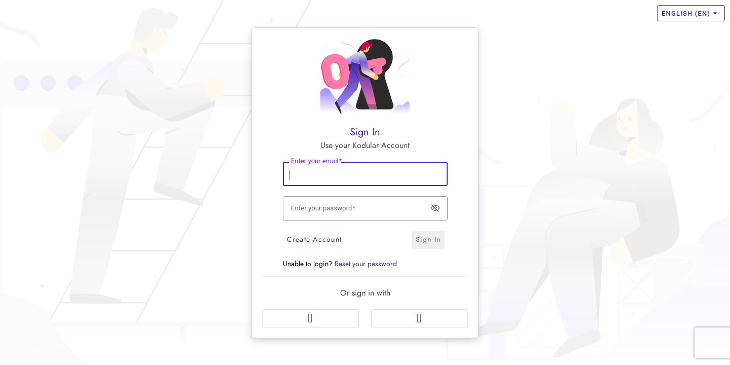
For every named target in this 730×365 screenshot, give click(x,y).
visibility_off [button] (435, 207)
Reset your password (366, 264)
